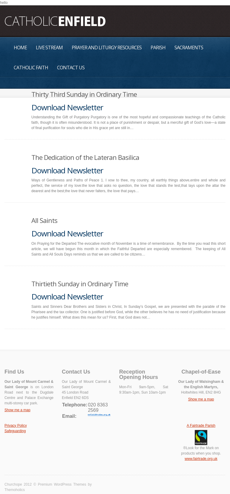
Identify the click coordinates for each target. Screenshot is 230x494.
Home (20, 47)
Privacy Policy (15, 425)
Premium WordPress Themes (62, 484)
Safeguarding (15, 431)
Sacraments (188, 47)
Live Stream (49, 47)
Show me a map (17, 410)
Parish (158, 47)
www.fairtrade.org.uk (201, 459)
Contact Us (71, 67)
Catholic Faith (31, 67)
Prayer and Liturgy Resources (107, 47)
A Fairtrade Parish (201, 425)
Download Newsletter (67, 107)
